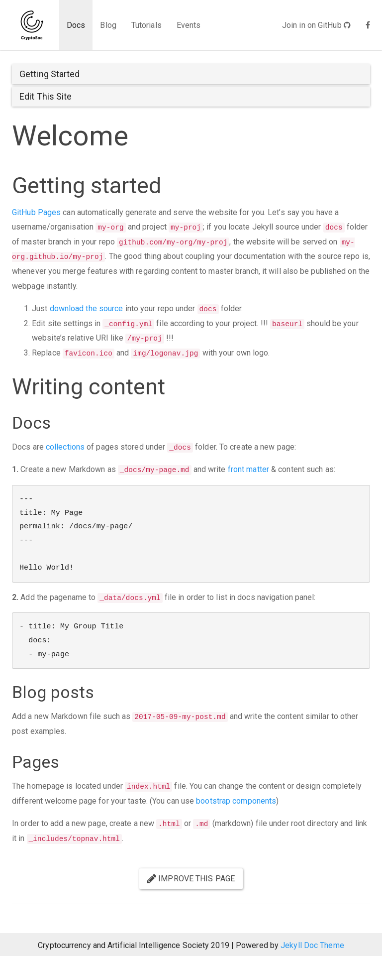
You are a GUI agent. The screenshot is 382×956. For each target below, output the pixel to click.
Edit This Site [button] (45, 96)
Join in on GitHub (316, 25)
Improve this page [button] (191, 878)
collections (65, 447)
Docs (76, 25)
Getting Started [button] (49, 74)
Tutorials (146, 25)
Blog (108, 25)
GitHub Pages (36, 212)
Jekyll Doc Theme (312, 945)
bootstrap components (236, 801)
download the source (86, 308)
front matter (248, 469)
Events (189, 25)
